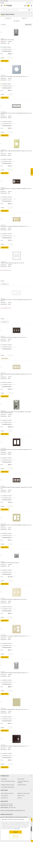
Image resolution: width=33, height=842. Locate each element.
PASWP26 (3, 671)
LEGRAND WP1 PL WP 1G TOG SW (7, 39)
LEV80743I (3, 225)
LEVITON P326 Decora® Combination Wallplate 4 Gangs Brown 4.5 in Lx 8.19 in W (16, 189)
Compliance (4, 779)
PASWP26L (3, 410)
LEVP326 (2, 187)
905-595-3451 (12, 807)
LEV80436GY (3, 112)
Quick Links (16, 790)
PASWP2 (2, 561)
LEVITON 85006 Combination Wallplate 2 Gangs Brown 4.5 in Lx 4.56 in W (16, 746)
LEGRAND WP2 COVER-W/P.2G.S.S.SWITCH (10, 562)
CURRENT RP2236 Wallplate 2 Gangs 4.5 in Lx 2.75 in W (12, 263)
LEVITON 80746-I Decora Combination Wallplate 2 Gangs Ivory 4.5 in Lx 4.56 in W (16, 525)
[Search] (16, 9)
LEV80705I (3, 634)
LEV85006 (3, 744)
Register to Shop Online (23, 793)
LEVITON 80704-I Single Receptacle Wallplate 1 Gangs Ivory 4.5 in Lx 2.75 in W (16, 151)
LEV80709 (3, 598)
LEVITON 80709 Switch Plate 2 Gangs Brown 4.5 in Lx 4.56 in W (14, 599)
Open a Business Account (7, 793)
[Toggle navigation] (2, 5)
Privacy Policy (20, 779)
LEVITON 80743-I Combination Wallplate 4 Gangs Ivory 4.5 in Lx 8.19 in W (16, 226)
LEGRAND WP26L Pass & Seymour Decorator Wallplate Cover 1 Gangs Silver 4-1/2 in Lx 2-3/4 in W (16, 412)
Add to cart (4, 60)
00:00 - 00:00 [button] (28, 3)
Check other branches (6, 51)
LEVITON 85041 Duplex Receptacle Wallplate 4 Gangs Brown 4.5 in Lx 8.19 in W (16, 488)
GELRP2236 (3, 261)
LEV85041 (3, 486)
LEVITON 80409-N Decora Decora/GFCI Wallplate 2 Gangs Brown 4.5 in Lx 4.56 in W (16, 450)
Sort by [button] (24, 18)
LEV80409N (3, 448)
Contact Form (4, 797)
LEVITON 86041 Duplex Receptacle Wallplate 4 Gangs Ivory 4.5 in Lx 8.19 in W (16, 374)
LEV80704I (3, 149)
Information (16, 776)
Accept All (15, 832)
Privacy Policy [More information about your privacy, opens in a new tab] (17, 828)
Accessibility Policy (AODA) (7, 787)
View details (4, 284)
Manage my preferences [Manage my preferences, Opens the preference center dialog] (15, 836)
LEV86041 (3, 372)
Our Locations (4, 795)
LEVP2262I (3, 298)
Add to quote (5, 358)
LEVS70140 (3, 75)
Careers (19, 797)
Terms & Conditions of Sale (8, 781)
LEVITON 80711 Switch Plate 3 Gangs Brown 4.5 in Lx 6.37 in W (13, 337)
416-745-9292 (5, 1)
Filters (8, 18)
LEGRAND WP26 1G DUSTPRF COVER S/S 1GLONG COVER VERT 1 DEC (15, 672)
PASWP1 (2, 38)
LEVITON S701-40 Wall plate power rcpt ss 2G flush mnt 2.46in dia (15, 76)
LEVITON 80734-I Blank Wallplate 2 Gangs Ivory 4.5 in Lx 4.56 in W (14, 709)
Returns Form (20, 795)
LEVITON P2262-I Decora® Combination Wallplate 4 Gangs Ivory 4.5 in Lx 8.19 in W (16, 300)
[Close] (29, 819)
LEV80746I (3, 523)
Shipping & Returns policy (7, 784)
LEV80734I (3, 708)
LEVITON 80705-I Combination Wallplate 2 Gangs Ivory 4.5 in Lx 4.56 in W (16, 636)
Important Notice (21, 784)
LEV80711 (2, 336)
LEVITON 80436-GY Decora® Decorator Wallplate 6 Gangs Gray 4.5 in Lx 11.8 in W (16, 114)
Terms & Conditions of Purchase (23, 782)
